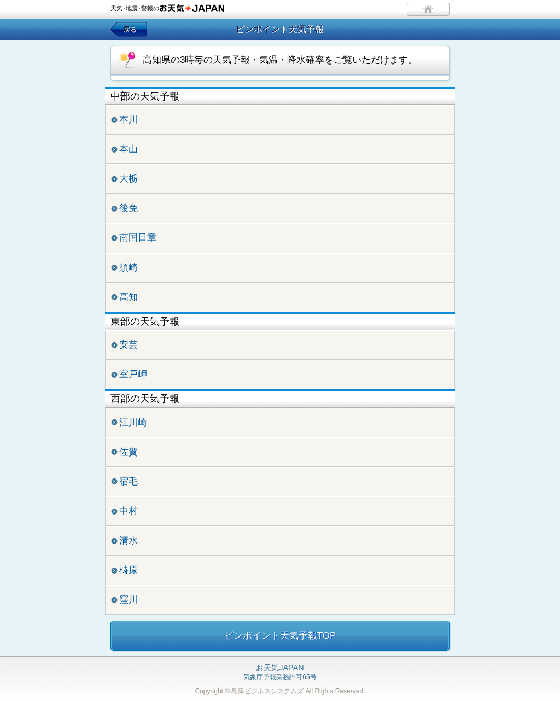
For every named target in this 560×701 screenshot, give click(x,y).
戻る (130, 29)
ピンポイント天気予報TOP (280, 635)
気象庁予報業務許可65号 (279, 672)
